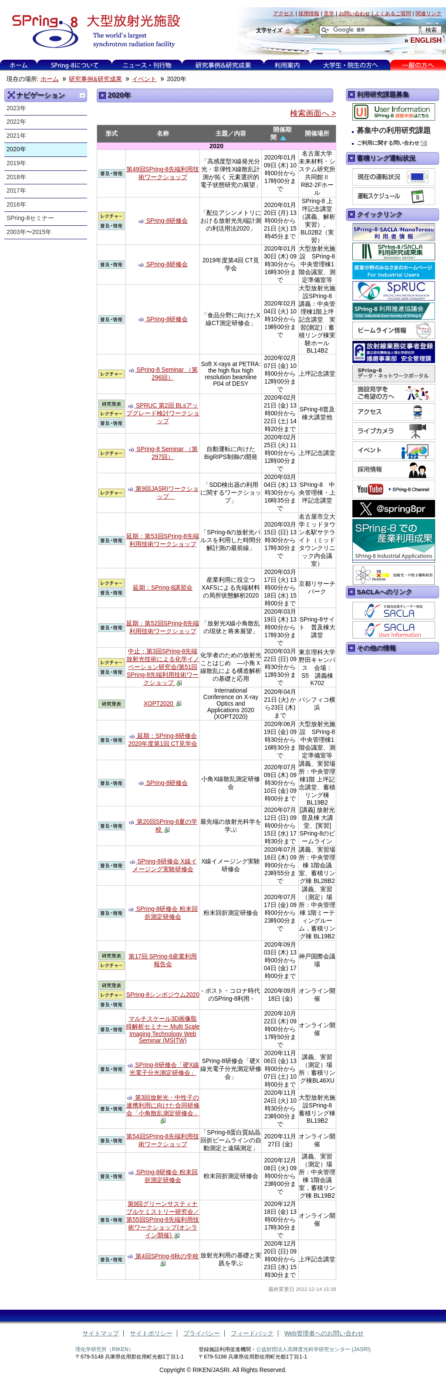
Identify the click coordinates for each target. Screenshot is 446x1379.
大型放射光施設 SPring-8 (93, 31)
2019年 (16, 163)
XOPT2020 (159, 703)
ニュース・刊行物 (147, 65)
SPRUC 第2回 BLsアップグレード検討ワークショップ (162, 413)
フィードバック (252, 1333)
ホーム (19, 65)
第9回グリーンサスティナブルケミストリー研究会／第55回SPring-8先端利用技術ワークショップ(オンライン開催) (162, 1220)
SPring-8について (74, 65)
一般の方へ (417, 65)
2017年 (16, 190)
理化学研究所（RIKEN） (104, 1349)
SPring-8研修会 (167, 220)
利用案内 (287, 65)
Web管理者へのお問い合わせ (324, 1333)
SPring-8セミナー (30, 218)
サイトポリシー (151, 1333)
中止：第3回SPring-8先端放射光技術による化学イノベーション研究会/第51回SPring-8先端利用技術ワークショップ (162, 667)
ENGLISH (426, 40)
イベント (144, 79)
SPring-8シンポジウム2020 (162, 995)
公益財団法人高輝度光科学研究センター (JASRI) (313, 1349)
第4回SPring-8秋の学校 (167, 1256)
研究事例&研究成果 (223, 65)
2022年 (16, 122)
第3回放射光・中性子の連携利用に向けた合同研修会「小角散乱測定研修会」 (162, 1105)
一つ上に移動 (82, 95)
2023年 (16, 108)
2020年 (16, 149)
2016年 (16, 204)
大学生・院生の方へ (350, 65)
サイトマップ (100, 1333)
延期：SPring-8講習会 (163, 587)
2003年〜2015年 (29, 232)
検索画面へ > (313, 113)
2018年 (16, 177)
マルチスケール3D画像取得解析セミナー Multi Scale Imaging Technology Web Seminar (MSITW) (162, 1030)
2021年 (16, 135)
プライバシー (201, 1333)
